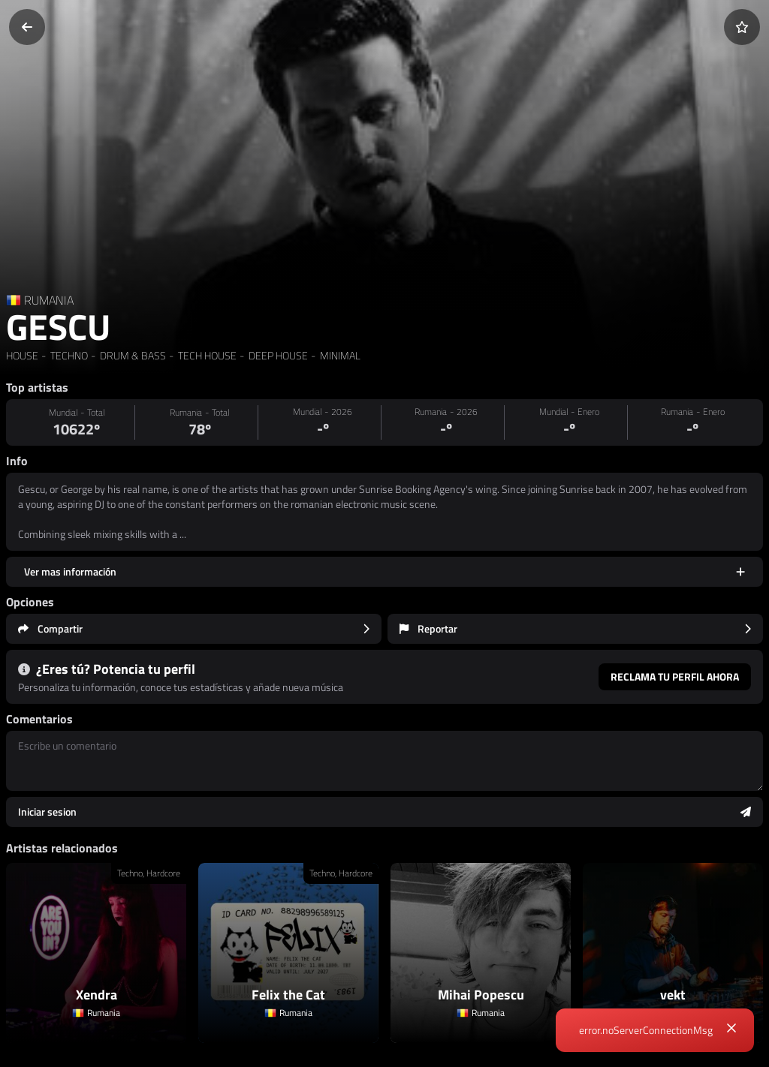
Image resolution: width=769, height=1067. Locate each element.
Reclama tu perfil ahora (675, 676)
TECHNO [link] (68, 355)
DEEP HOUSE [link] (277, 355)
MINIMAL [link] (339, 355)
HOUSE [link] (22, 355)
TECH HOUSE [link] (206, 355)
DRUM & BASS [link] (132, 355)
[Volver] (27, 27)
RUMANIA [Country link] (49, 300)
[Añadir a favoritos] (742, 27)
